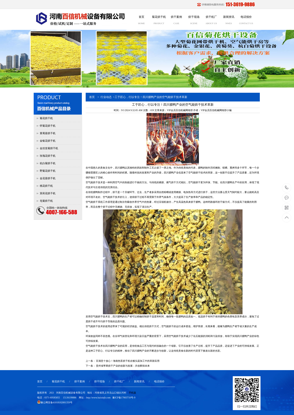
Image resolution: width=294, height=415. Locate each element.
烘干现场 (99, 381)
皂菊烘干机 (46, 200)
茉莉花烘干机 (47, 193)
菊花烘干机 (46, 118)
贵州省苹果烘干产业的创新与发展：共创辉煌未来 (123, 366)
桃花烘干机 (46, 185)
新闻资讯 (139, 381)
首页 (92, 97)
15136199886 (286, 187)
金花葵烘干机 (47, 178)
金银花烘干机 (47, 140)
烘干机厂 (119, 381)
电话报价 (159, 381)
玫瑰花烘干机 (47, 155)
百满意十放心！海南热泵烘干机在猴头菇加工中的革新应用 (127, 361)
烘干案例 (79, 381)
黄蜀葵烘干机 (47, 133)
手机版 (132, 392)
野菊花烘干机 (47, 170)
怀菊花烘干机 (47, 125)
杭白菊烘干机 (47, 163)
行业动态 (106, 97)
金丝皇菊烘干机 (49, 148)
